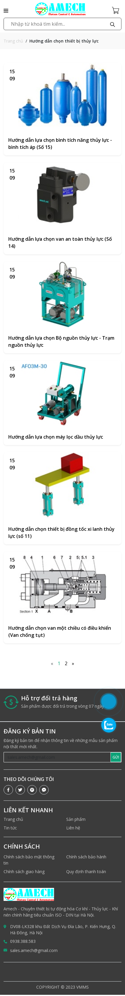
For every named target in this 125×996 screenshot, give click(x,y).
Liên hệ (73, 828)
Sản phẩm (76, 819)
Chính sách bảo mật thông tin (29, 860)
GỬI (116, 757)
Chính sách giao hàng (24, 871)
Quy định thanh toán (86, 871)
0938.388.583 (23, 941)
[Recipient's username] (57, 757)
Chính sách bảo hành (86, 857)
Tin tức (10, 828)
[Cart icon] (116, 10)
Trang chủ (13, 41)
